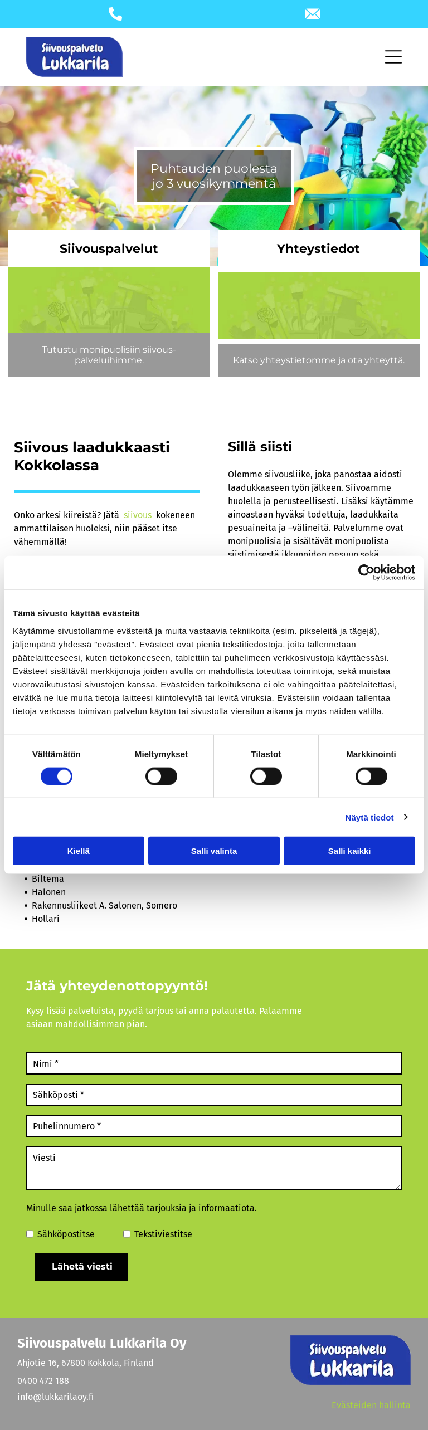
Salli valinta (214, 851)
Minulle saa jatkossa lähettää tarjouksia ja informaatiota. (141, 1208)
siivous (138, 515)
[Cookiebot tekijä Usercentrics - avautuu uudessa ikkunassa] (366, 572)
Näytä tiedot (370, 817)
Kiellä (78, 851)
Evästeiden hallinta (371, 1405)
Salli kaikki (349, 851)
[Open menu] (393, 56)
